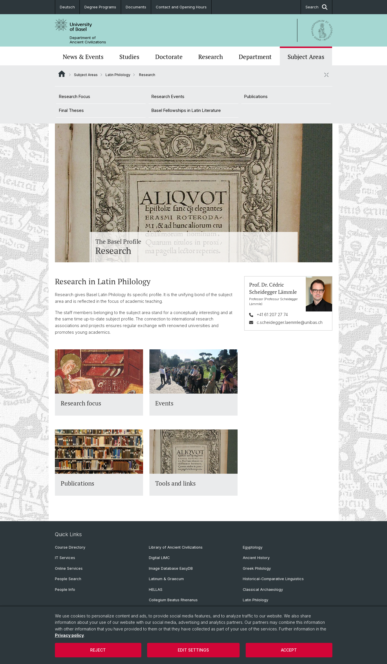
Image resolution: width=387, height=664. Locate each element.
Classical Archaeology (263, 589)
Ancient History (256, 558)
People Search (68, 579)
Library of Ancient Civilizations (176, 547)
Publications (256, 96)
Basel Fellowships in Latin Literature (186, 110)
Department (255, 57)
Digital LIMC (159, 558)
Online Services (69, 568)
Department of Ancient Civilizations (88, 40)
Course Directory (70, 547)
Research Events (167, 96)
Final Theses (71, 110)
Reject (98, 650)
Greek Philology (257, 568)
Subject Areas (306, 57)
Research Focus (74, 96)
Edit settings (193, 650)
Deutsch (67, 7)
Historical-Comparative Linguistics (273, 579)
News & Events (83, 57)
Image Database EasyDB (171, 568)
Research (210, 57)
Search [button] (316, 7)
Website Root (61, 74)
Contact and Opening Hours (181, 7)
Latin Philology (117, 75)
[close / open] (326, 74)
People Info (65, 589)
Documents (136, 7)
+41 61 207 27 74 (272, 314)
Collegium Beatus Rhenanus (173, 600)
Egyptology (252, 547)
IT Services (65, 558)
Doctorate (169, 57)
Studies (129, 57)
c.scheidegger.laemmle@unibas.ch (289, 322)
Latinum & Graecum (166, 579)
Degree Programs (100, 7)
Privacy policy (69, 635)
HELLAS (155, 589)
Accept (289, 650)
